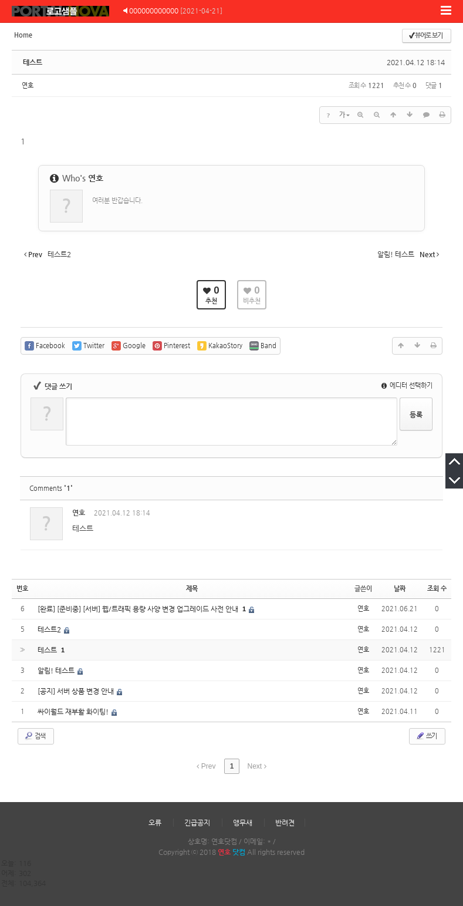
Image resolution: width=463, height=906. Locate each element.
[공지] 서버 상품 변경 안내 (77, 691)
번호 (22, 588)
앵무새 (242, 823)
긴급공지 (197, 823)
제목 (192, 588)
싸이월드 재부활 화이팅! (74, 712)
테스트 (32, 62)
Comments (51, 488)
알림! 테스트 (57, 670)
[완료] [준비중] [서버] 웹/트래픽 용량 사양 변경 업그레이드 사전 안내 (139, 609)
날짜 (399, 588)
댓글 (425, 514)
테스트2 (50, 629)
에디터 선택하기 (406, 385)
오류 (154, 823)
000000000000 (153, 10)
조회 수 (437, 588)
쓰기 (426, 735)
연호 (27, 85)
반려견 (285, 823)
